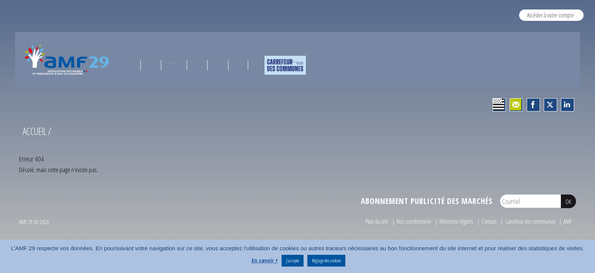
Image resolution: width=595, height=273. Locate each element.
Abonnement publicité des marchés (427, 201)
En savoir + (265, 260)
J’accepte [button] (292, 260)
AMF (567, 221)
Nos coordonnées (402, 221)
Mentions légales (449, 221)
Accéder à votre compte (550, 15)
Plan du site (363, 221)
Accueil (35, 131)
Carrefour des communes (527, 221)
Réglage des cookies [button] (326, 260)
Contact (483, 221)
